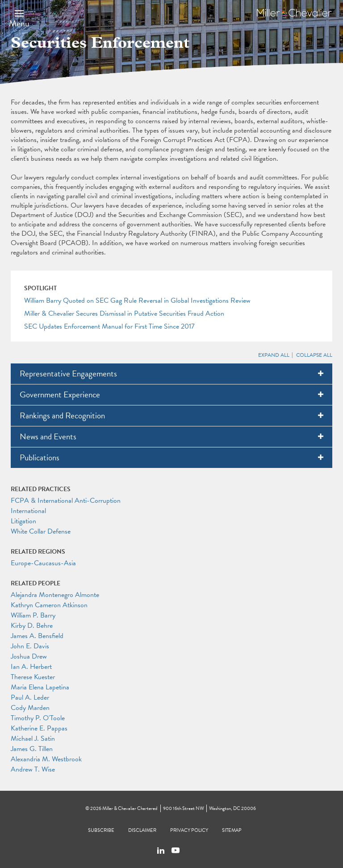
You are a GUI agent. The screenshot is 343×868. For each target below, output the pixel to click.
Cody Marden (30, 707)
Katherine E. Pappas (39, 728)
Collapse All (314, 355)
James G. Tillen (32, 748)
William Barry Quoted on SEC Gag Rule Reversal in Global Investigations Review (137, 300)
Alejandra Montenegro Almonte (55, 594)
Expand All (273, 355)
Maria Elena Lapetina (40, 687)
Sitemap (232, 830)
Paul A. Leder (30, 697)
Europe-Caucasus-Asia (43, 563)
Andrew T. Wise (33, 769)
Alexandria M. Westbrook (46, 759)
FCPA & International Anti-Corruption (66, 500)
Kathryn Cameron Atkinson (49, 605)
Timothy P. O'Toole (38, 718)
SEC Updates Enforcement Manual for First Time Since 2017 (109, 326)
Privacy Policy (189, 830)
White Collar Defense (41, 531)
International (28, 510)
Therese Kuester (33, 677)
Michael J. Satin (33, 738)
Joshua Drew (29, 656)
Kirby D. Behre (32, 625)
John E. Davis (30, 646)
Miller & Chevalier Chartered (129, 808)
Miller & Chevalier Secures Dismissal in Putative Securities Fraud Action (124, 313)
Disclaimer (142, 830)
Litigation (23, 521)
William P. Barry (33, 615)
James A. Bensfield (37, 635)
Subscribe (101, 830)
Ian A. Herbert (31, 666)
